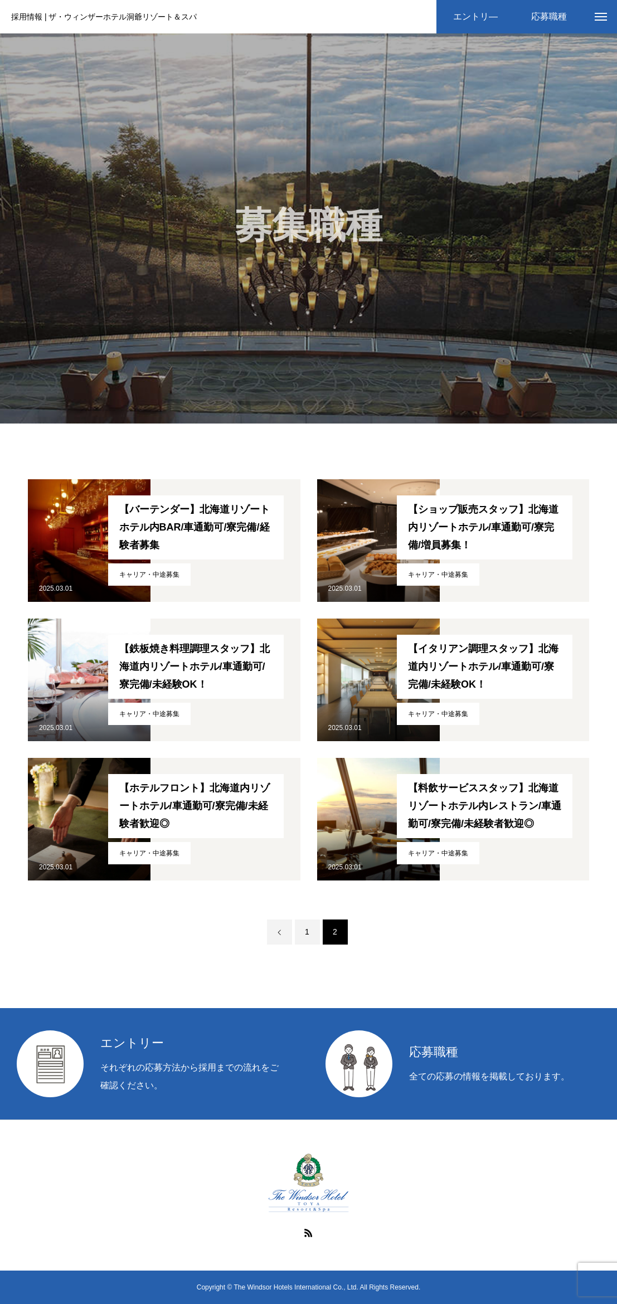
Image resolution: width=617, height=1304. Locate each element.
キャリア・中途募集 (149, 574)
